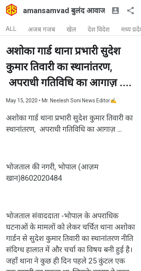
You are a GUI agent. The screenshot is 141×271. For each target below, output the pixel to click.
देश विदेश (99, 29)
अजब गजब (41, 29)
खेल (71, 29)
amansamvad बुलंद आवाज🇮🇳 (69, 10)
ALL (11, 28)
